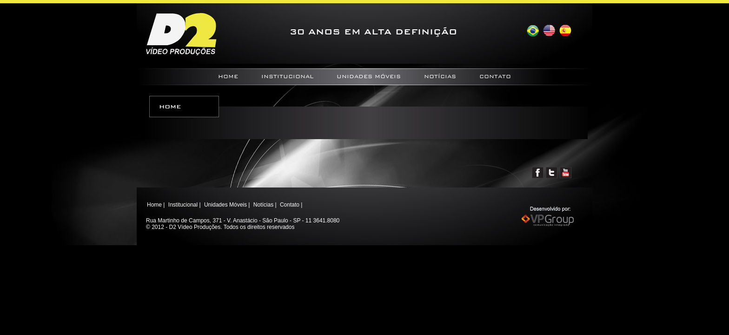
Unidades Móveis (369, 77)
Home (228, 77)
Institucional (287, 77)
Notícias (440, 77)
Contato (495, 77)
